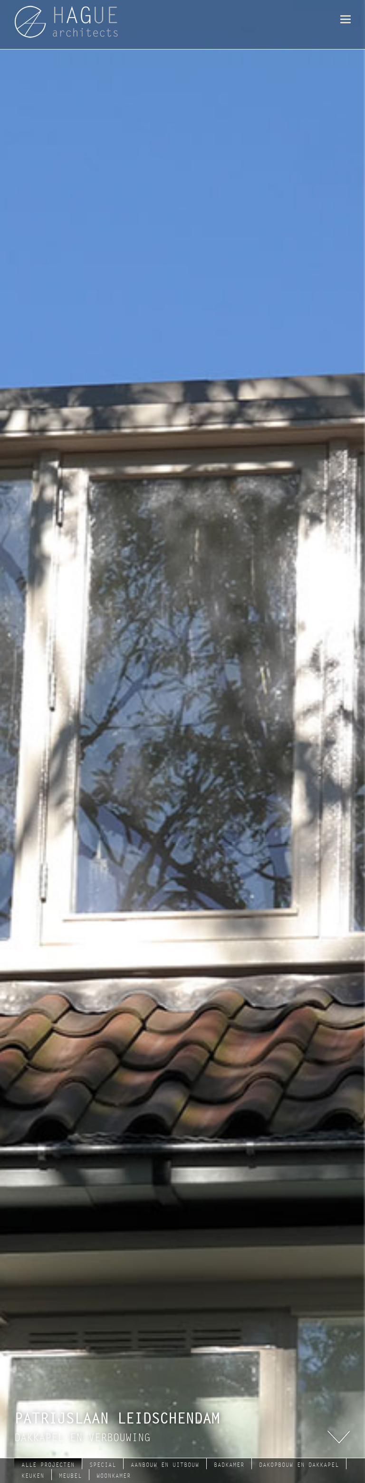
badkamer (229, 1465)
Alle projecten (48, 1465)
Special (102, 1465)
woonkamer (113, 1476)
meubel (70, 1476)
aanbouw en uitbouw (165, 1465)
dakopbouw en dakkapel (299, 1465)
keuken (32, 1476)
